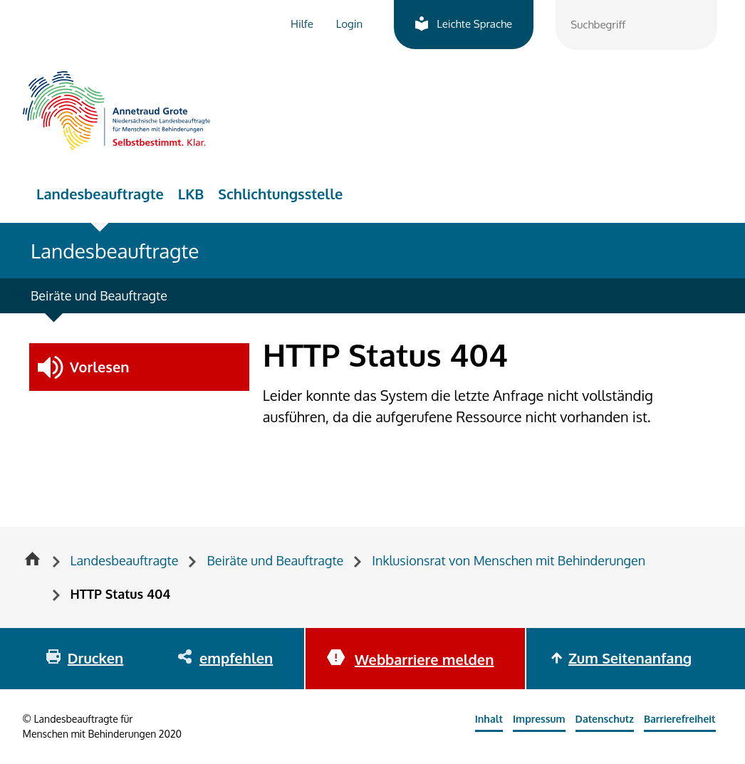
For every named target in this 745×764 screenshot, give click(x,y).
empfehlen (236, 658)
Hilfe (302, 24)
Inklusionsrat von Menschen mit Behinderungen (508, 560)
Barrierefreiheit (680, 719)
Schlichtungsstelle (280, 193)
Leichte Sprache (474, 24)
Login (349, 24)
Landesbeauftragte (100, 193)
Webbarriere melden (424, 659)
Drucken (95, 658)
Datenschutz (604, 719)
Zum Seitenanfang (630, 658)
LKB (191, 193)
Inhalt (489, 719)
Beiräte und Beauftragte (99, 295)
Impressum (539, 719)
